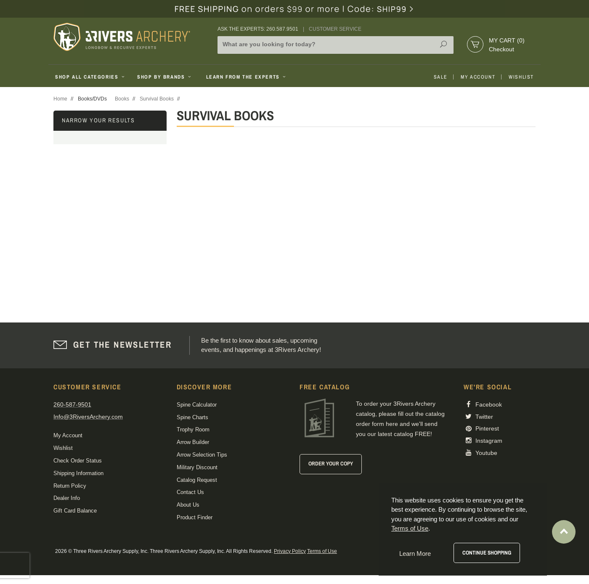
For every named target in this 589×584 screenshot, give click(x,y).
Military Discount (197, 467)
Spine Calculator (197, 405)
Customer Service (335, 29)
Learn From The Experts (246, 77)
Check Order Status (77, 460)
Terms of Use (322, 551)
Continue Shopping (486, 552)
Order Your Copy (330, 463)
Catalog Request (197, 480)
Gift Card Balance (75, 510)
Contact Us (190, 492)
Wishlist (521, 77)
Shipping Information (78, 473)
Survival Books (157, 99)
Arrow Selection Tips (202, 455)
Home (60, 99)
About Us (188, 505)
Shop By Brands (165, 77)
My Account (478, 77)
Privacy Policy (290, 551)
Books (122, 99)
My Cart (507, 40)
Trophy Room (193, 429)
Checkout (501, 49)
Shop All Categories (90, 77)
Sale (440, 77)
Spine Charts (192, 417)
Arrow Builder (193, 442)
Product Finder (194, 517)
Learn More (415, 553)
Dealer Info (66, 498)
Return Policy (69, 486)
